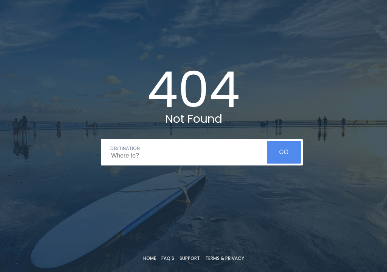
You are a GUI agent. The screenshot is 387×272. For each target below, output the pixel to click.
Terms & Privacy (224, 258)
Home (149, 258)
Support (190, 258)
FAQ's (167, 258)
